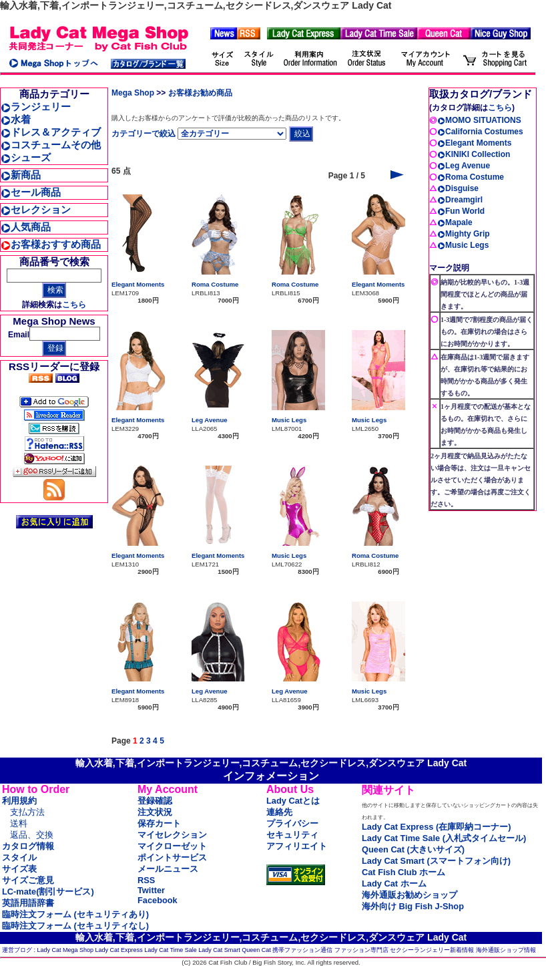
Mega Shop (132, 93)
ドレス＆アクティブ (51, 132)
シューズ (26, 157)
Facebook (158, 900)
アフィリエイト (296, 846)
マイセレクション (172, 835)
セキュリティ (292, 835)
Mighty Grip (463, 233)
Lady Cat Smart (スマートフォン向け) (436, 861)
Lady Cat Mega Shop (65, 950)
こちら (74, 304)
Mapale (455, 222)
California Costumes (480, 131)
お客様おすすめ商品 (51, 244)
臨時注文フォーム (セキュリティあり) (75, 914)
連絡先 (279, 812)
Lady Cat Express (119, 950)
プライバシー (292, 823)
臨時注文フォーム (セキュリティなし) (75, 926)
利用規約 (19, 801)
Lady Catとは (293, 801)
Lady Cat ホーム (394, 883)
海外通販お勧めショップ (409, 895)
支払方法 (27, 812)
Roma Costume (215, 284)
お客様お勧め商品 (200, 93)
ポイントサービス (172, 857)
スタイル (19, 857)
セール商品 (31, 192)
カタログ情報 (28, 846)
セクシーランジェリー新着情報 (432, 950)
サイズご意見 (28, 880)
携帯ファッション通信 (302, 950)
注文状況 (155, 812)
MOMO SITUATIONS (479, 120)
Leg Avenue (210, 420)
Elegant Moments (137, 284)
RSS (146, 880)
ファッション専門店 (361, 950)
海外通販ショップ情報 (506, 950)
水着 (16, 119)
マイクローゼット (172, 846)
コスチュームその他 (51, 144)
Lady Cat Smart (219, 950)
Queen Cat (256, 950)
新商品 (21, 174)
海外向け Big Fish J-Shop (413, 906)
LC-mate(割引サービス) (48, 892)
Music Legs (289, 420)
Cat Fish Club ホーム (403, 872)
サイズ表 (19, 869)
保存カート (159, 823)
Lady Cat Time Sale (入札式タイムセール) (444, 838)
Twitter (151, 890)
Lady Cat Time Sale (170, 950)
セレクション (36, 209)
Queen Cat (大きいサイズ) (413, 849)
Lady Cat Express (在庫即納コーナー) (436, 827)
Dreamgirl (460, 199)
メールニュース (168, 869)
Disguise (458, 188)
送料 (18, 823)
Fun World (461, 211)
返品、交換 (31, 835)
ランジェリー (36, 106)
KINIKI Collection (473, 154)
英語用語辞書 (28, 903)
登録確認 (155, 801)
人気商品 (26, 226)
